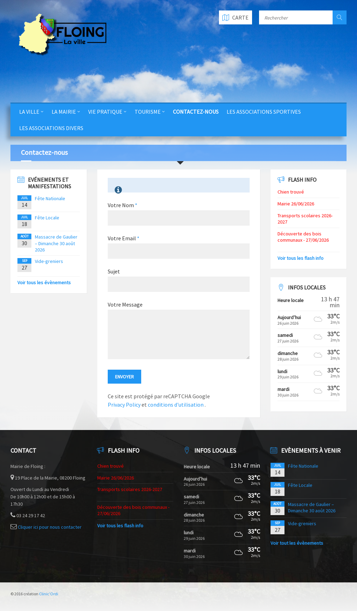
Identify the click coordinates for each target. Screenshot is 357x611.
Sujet (114, 271)
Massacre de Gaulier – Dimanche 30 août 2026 (56, 243)
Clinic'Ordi (48, 593)
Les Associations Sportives (264, 111)
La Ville (29, 111)
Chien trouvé (291, 192)
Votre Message (125, 304)
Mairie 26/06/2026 (296, 204)
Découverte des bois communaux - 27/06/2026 (303, 237)
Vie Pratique (105, 111)
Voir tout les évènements (297, 543)
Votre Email (123, 238)
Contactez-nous (196, 111)
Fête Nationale (50, 198)
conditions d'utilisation (176, 404)
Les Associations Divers (51, 128)
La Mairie (64, 111)
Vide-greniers (49, 261)
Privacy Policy (124, 404)
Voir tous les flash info (301, 258)
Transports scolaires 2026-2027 (129, 489)
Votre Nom (122, 205)
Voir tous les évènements (44, 282)
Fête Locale (47, 217)
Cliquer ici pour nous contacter (50, 527)
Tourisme (148, 111)
